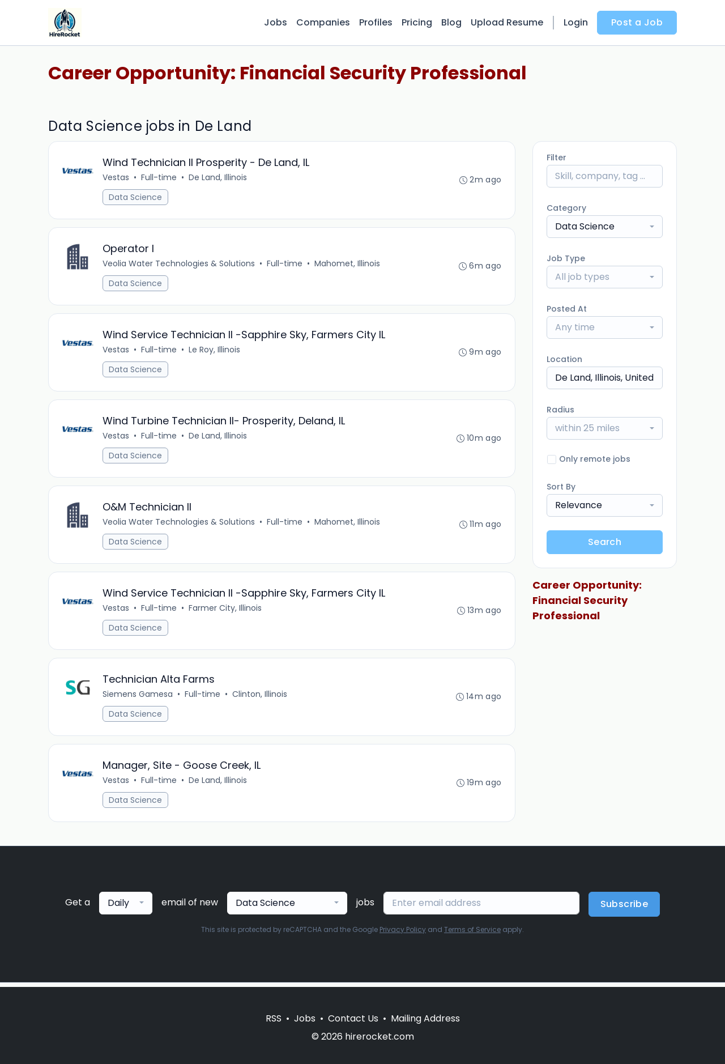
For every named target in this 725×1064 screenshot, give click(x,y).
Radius (560, 409)
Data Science (136, 197)
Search (604, 541)
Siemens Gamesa (138, 698)
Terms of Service (472, 934)
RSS (274, 1018)
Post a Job (637, 22)
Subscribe (624, 908)
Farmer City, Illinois (225, 611)
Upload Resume (507, 22)
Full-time (159, 178)
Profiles (376, 22)
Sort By (561, 486)
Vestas (116, 178)
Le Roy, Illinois (215, 351)
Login (576, 22)
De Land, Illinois (218, 178)
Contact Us (353, 1018)
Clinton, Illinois (260, 698)
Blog (451, 22)
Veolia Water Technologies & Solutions (179, 264)
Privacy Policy (402, 934)
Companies (323, 22)
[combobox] (605, 226)
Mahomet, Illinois (348, 264)
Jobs (275, 22)
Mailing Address (425, 1018)
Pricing (417, 22)
